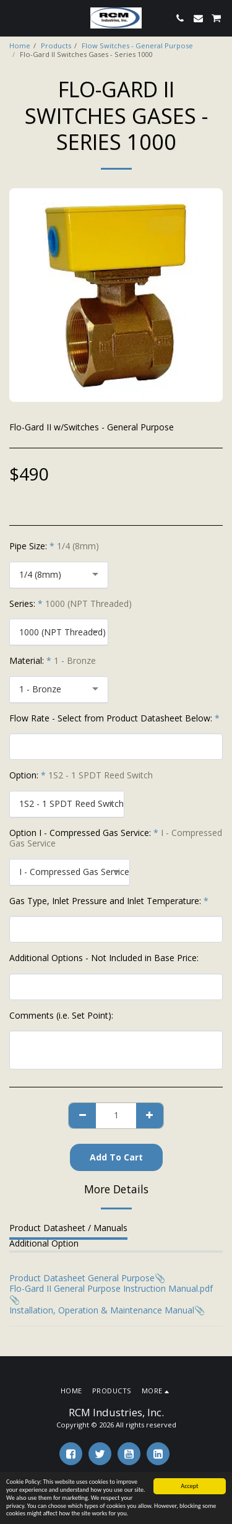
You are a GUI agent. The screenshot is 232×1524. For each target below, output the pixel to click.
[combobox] (58, 575)
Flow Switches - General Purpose (137, 45)
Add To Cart (116, 1157)
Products (56, 45)
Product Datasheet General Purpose (82, 1278)
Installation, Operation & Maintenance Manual (101, 1310)
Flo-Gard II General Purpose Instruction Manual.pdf (111, 1288)
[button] (13, 17)
